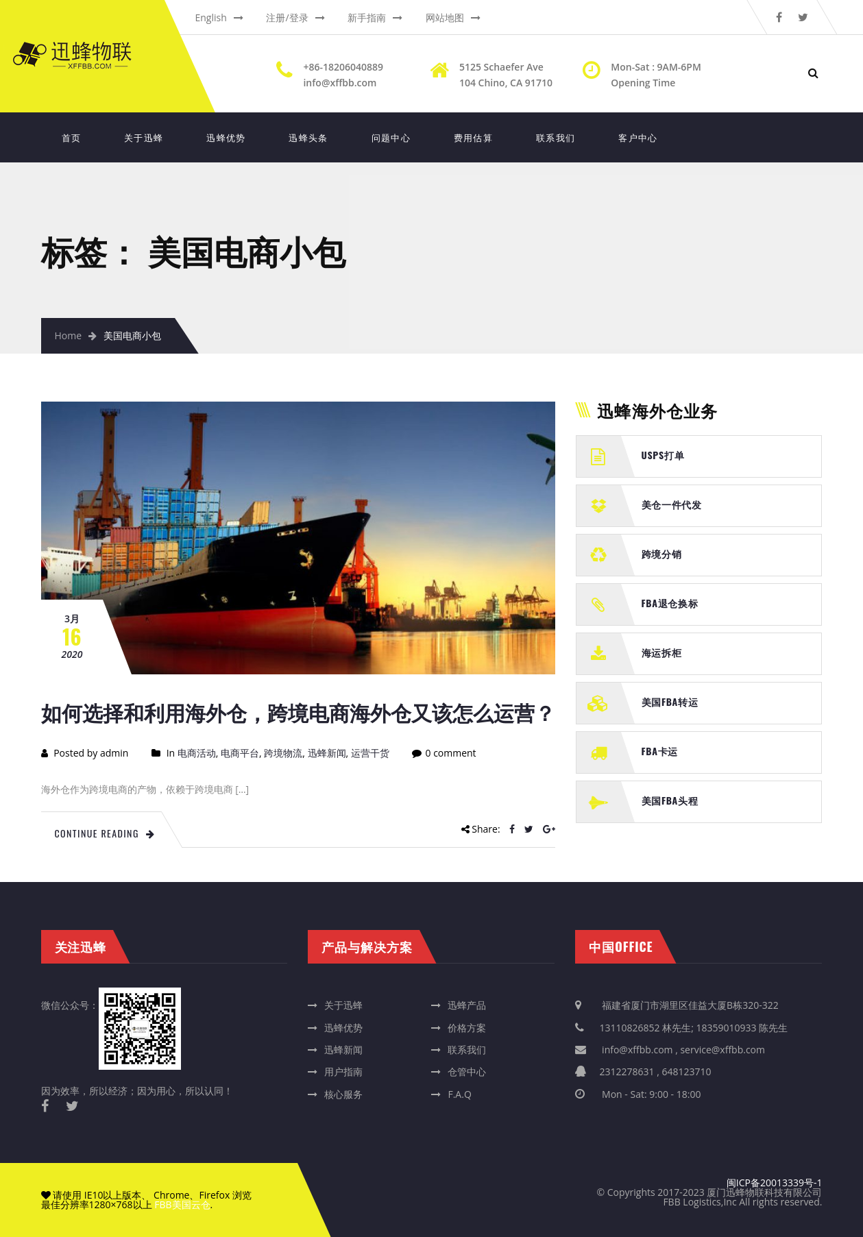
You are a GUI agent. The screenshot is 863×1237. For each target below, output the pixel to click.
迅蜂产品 (467, 1005)
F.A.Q (459, 1094)
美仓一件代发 (672, 504)
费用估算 (473, 137)
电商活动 (197, 752)
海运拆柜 (662, 652)
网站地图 (445, 17)
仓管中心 (467, 1071)
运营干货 (370, 752)
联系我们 (555, 137)
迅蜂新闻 (327, 752)
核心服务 (343, 1094)
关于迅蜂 (143, 137)
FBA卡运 (660, 751)
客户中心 (637, 137)
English (211, 17)
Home (68, 335)
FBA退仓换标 (670, 603)
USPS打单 (663, 455)
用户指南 (343, 1071)
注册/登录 (287, 17)
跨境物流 (283, 752)
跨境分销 (662, 553)
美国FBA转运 (670, 701)
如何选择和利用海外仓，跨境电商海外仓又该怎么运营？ (298, 711)
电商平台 (240, 752)
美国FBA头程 (670, 800)
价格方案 (467, 1027)
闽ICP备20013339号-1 (775, 1182)
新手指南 (367, 17)
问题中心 (391, 137)
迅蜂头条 (308, 137)
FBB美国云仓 (182, 1204)
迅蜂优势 (225, 137)
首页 (72, 137)
